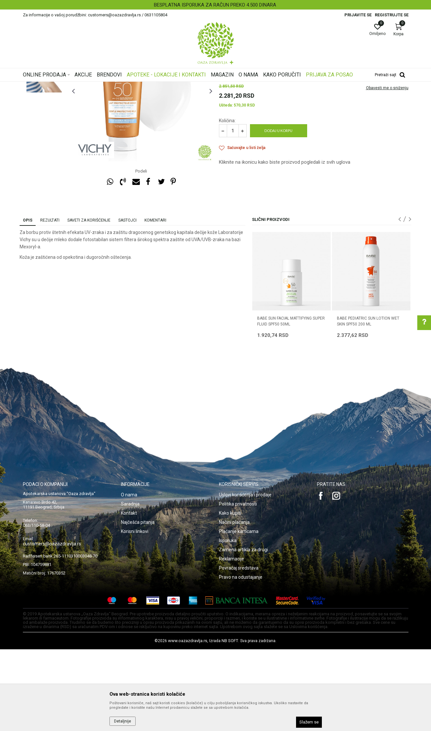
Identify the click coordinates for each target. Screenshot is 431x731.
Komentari (155, 302)
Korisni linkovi (134, 613)
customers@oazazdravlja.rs (52, 625)
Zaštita (176, 86)
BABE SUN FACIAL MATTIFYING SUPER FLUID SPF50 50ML (291, 403)
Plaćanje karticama (238, 613)
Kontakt (129, 594)
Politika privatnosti (238, 585)
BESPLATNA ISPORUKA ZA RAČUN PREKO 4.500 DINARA (215, 5)
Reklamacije (231, 640)
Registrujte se (391, 14)
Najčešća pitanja (138, 603)
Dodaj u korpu (278, 212)
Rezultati (49, 302)
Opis (27, 302)
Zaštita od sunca (149, 86)
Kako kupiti (230, 594)
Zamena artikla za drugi (243, 631)
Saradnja (130, 585)
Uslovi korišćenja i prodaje (245, 576)
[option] (215, 5)
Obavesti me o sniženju (387, 169)
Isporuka (228, 622)
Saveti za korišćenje (88, 302)
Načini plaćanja (234, 603)
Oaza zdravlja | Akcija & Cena (49, 86)
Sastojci (127, 302)
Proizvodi (89, 86)
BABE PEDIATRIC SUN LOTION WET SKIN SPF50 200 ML (368, 403)
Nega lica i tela (115, 86)
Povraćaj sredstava (238, 649)
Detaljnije (122, 721)
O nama (129, 576)
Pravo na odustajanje (240, 658)
